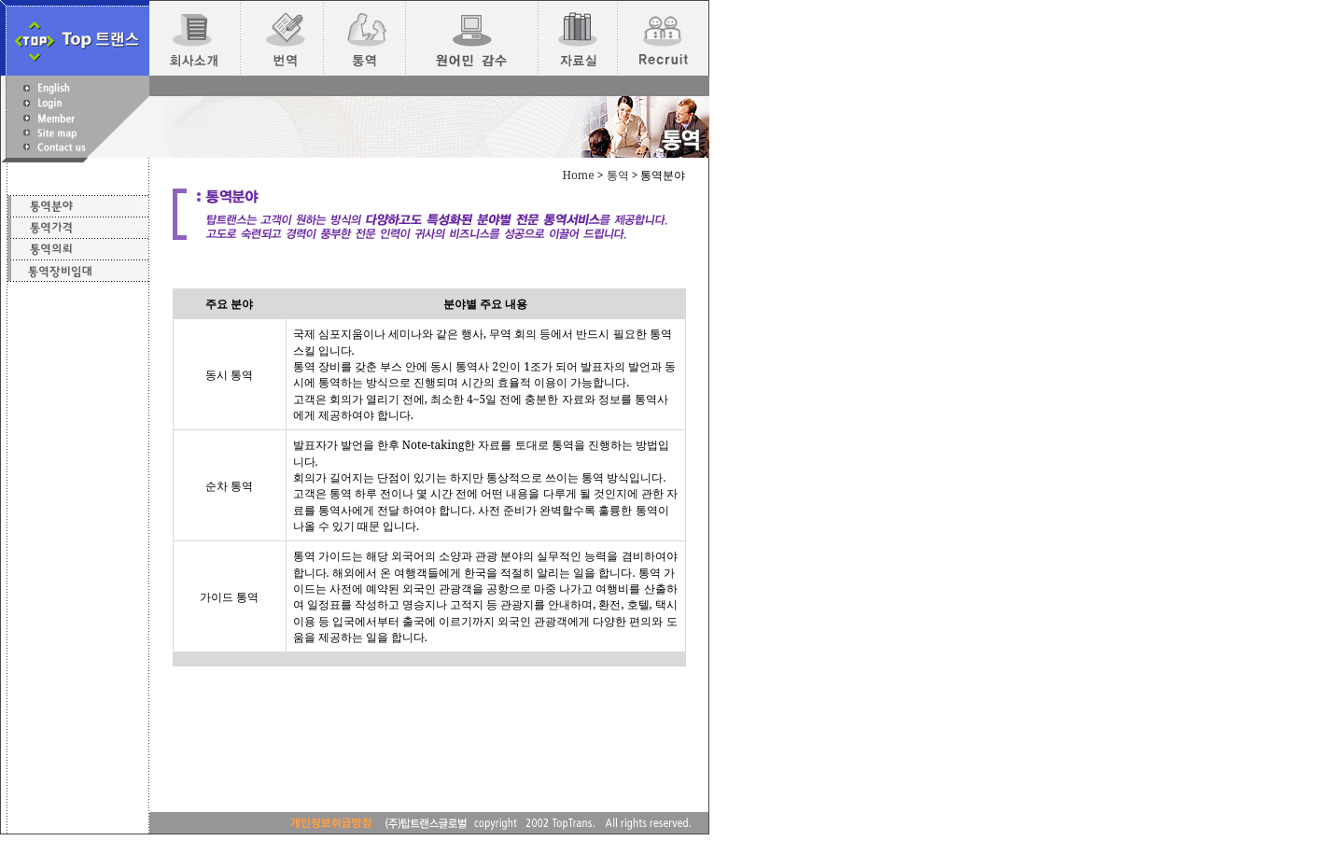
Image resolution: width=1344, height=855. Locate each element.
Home (578, 175)
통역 (618, 175)
